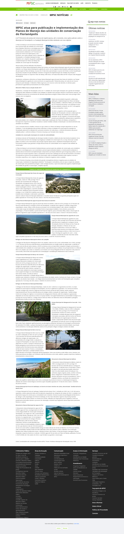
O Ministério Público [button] (22, 9)
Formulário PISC (96, 485)
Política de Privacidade (100, 510)
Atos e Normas (62, 9)
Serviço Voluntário (97, 500)
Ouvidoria (18, 487)
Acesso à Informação (52, 3)
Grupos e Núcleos (20, 514)
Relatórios (76, 460)
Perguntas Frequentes (79, 466)
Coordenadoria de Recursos (23, 464)
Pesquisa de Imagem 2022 (23, 453)
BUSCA (94, 3)
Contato (88, 3)
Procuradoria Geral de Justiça (24, 462)
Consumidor (38, 459)
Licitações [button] (83, 9)
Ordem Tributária (39, 478)
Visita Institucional (78, 475)
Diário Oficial (74, 9)
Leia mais (76, 523)
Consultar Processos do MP (99, 453)
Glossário (75, 473)
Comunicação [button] (50, 9)
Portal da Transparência (79, 453)
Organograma (19, 489)
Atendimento (77, 463)
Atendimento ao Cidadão (80, 457)
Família (37, 464)
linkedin (33, 23)
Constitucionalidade (40, 457)
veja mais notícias (97, 21)
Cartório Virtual (77, 471)
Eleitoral (37, 462)
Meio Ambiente (39, 469)
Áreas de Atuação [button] (37, 9)
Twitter (26, 23)
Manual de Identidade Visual (61, 453)
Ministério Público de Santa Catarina (29, 15)
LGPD (82, 3)
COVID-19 (57, 466)
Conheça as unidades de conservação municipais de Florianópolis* (50, 169)
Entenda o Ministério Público (23, 460)
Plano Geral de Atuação (22, 512)
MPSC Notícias (59, 15)
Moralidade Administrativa (42, 475)
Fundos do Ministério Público (23, 491)
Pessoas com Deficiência (41, 473)
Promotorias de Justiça (22, 484)
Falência (37, 460)
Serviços (62, 3)
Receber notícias (58, 471)
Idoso (36, 466)
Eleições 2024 (58, 464)
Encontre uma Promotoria (80, 480)
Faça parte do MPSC (73, 3)
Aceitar (59, 528)
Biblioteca (95, 476)
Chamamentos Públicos (22, 517)
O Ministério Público (22, 451)
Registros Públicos (40, 482)
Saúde (36, 484)
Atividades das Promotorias (80, 459)
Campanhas (19, 498)
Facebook (19, 23)
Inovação (18, 496)
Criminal (37, 467)
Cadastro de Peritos (97, 475)
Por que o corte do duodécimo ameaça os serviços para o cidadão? (22, 457)
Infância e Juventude (40, 476)
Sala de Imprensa (58, 473)
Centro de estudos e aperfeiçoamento (21, 509)
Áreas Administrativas (22, 507)
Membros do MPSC (21, 466)
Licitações (76, 455)
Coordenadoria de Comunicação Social (59, 459)
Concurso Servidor (97, 498)
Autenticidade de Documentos (96, 459)
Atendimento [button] (93, 9)
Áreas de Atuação (41, 451)
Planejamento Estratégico (23, 485)
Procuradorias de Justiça (22, 482)
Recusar (65, 528)
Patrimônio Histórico (40, 480)
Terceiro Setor (39, 471)
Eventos (18, 516)
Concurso (104, 9)
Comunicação (44, 15)
